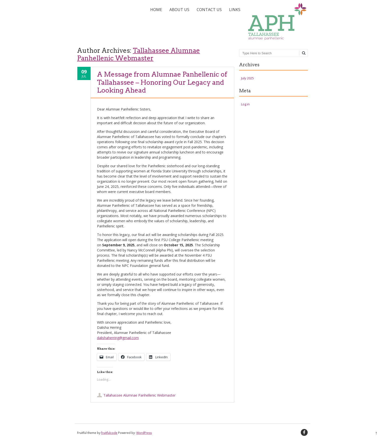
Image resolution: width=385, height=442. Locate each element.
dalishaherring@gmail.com (118, 337)
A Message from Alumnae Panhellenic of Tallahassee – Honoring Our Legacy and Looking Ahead (162, 82)
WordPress (144, 433)
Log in (245, 104)
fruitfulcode (109, 433)
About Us (179, 9)
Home (156, 9)
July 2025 (247, 78)
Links (234, 9)
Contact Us (209, 9)
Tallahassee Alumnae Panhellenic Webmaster (138, 54)
